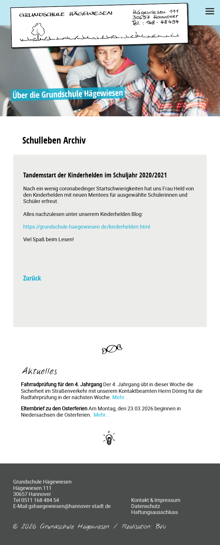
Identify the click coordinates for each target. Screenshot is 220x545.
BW (161, 526)
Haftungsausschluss (154, 512)
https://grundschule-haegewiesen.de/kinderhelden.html (86, 226)
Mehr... (120, 397)
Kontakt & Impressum (155, 499)
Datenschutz (145, 506)
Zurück (32, 278)
